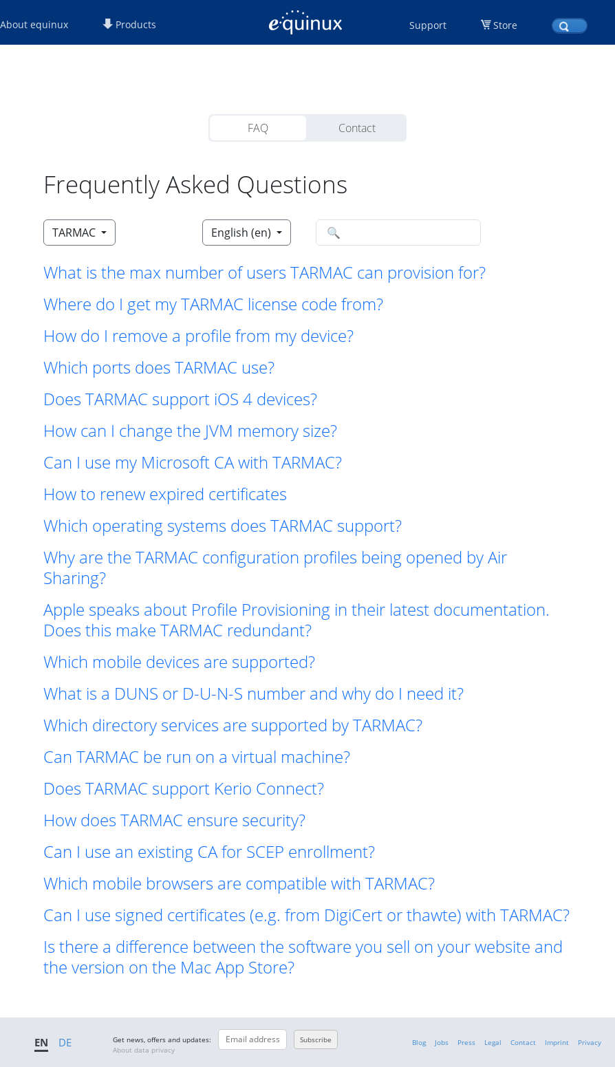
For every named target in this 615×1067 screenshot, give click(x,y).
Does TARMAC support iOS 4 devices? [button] (180, 399)
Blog (419, 1042)
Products (129, 24)
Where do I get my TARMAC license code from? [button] (213, 304)
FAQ (258, 128)
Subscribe (316, 1039)
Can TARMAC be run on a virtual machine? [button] (196, 756)
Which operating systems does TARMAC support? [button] (222, 525)
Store (505, 25)
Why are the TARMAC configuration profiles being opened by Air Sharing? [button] (275, 567)
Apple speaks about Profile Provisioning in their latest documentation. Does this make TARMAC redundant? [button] (296, 619)
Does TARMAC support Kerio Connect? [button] (183, 788)
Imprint (557, 1042)
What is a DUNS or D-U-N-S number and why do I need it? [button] (253, 693)
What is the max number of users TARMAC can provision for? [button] (264, 272)
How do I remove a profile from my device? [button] (198, 335)
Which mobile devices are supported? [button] (179, 661)
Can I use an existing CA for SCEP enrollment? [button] (209, 851)
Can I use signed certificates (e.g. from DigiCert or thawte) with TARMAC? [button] (306, 915)
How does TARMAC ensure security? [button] (174, 820)
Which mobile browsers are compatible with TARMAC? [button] (239, 883)
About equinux (34, 24)
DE (65, 1042)
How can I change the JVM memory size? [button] (190, 430)
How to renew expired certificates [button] (165, 494)
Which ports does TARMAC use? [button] (158, 367)
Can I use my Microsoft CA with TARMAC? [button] (192, 462)
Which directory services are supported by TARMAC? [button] (232, 725)
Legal (492, 1042)
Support (427, 25)
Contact (357, 128)
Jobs (442, 1042)
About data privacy (144, 1050)
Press (466, 1042)
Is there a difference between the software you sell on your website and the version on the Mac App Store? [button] (303, 957)
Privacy (589, 1042)
